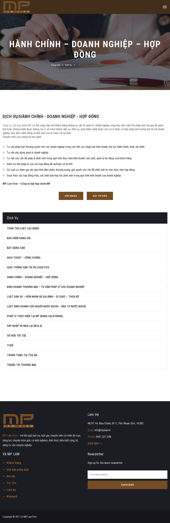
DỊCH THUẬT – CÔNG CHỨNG (24, 257)
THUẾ (10, 345)
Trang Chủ (55, 65)
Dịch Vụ (68, 65)
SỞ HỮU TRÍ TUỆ (16, 335)
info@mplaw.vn (103, 430)
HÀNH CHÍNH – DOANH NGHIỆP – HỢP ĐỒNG (32, 277)
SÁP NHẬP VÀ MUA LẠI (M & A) (24, 326)
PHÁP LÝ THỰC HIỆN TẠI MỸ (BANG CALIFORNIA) (35, 316)
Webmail (12, 496)
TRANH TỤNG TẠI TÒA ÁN (22, 355)
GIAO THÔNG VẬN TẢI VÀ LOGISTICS (28, 267)
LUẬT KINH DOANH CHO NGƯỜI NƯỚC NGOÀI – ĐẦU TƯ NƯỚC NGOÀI (46, 306)
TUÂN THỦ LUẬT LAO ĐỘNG (23, 228)
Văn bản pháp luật (18, 469)
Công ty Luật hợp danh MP (17, 125)
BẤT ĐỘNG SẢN (16, 248)
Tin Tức (11, 483)
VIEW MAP (95, 443)
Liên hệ (11, 489)
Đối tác (11, 476)
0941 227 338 (103, 436)
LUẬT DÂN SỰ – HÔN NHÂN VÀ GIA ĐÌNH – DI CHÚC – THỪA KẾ (43, 296)
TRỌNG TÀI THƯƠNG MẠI (21, 365)
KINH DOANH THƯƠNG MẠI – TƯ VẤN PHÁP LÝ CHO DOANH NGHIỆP (45, 287)
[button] (71, 196)
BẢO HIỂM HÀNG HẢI (19, 238)
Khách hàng (14, 463)
